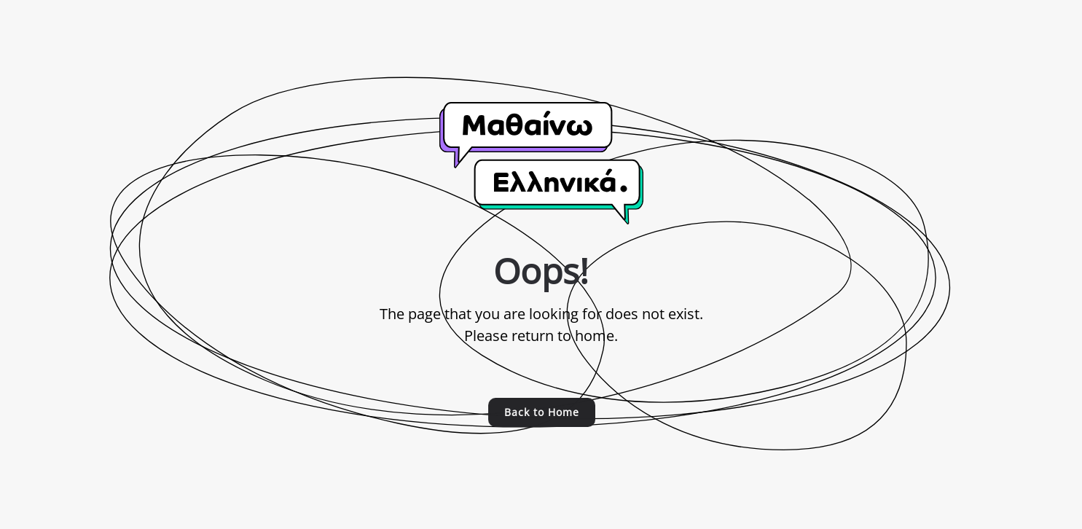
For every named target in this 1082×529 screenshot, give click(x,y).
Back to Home (540, 412)
